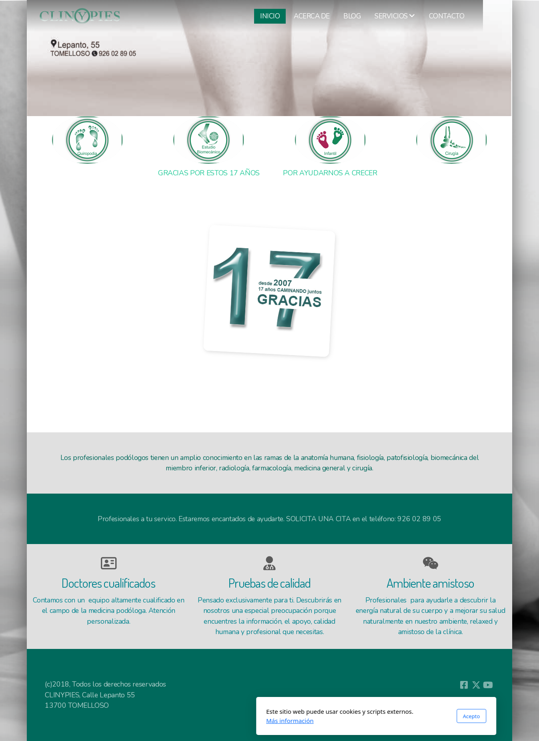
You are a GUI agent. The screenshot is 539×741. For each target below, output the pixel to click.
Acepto (364, 716)
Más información (183, 721)
